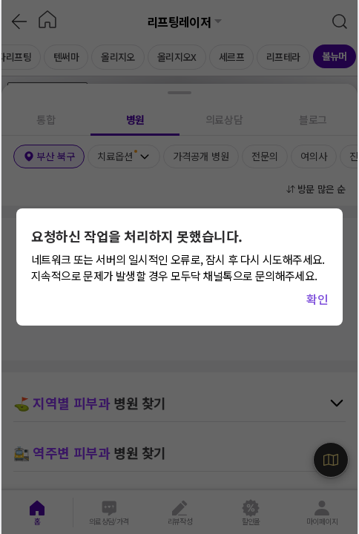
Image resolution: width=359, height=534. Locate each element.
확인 (317, 299)
